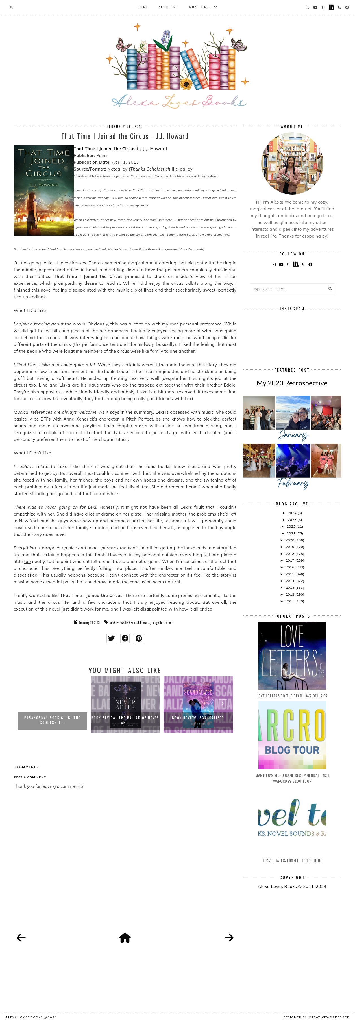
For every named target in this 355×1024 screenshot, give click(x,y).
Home (143, 7)
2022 (291, 526)
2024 (292, 513)
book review (117, 622)
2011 (290, 601)
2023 (292, 520)
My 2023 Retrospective (292, 383)
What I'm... (200, 7)
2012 (290, 594)
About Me (169, 7)
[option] (52, 704)
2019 (290, 547)
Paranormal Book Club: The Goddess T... (52, 720)
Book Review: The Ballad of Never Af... (125, 720)
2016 (290, 567)
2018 (290, 553)
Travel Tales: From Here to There (292, 860)
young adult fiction (161, 622)
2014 (290, 581)
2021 (291, 533)
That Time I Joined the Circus (105, 148)
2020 (290, 540)
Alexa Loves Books (24, 1017)
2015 (290, 574)
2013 (290, 587)
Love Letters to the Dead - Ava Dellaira (292, 696)
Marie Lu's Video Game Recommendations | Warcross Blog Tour (292, 778)
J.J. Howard (142, 622)
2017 (290, 560)
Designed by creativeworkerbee (316, 1017)
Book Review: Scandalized (198, 717)
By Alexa (130, 622)
